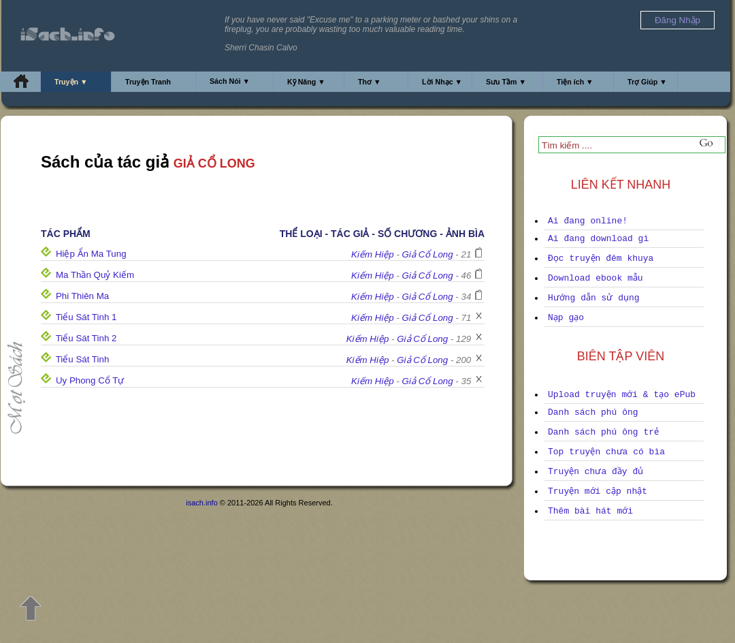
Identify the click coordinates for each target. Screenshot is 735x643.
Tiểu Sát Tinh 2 (86, 338)
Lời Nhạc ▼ (442, 82)
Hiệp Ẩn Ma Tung (91, 254)
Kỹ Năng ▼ (306, 82)
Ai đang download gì (598, 239)
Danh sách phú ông (593, 412)
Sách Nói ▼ (230, 81)
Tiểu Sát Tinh (83, 359)
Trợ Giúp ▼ (647, 82)
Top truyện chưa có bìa (606, 452)
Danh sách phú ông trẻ (603, 432)
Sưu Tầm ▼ (506, 82)
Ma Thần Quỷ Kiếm (95, 275)
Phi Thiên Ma (82, 296)
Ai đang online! (587, 221)
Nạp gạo (566, 318)
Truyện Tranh (148, 82)
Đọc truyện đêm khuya (600, 258)
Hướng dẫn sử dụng (594, 298)
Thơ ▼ (369, 82)
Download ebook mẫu (595, 278)
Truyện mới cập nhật (597, 491)
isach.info (201, 503)
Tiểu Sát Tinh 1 (86, 317)
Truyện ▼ (71, 82)
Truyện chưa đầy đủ (595, 472)
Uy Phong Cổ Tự (90, 380)
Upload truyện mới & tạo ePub (622, 395)
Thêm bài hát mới (590, 511)
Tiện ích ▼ (575, 82)
